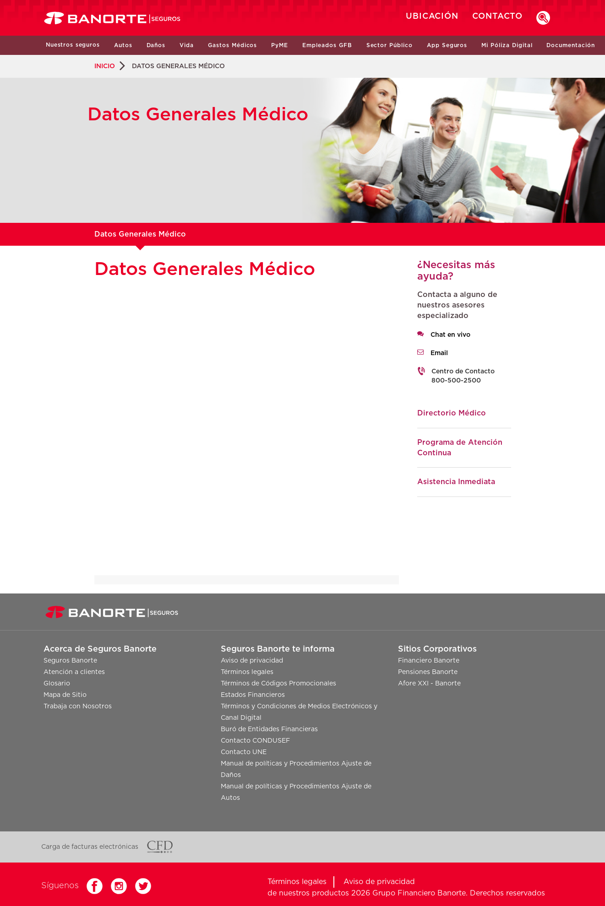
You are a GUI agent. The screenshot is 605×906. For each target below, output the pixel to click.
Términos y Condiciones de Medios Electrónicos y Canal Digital (299, 712)
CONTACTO (497, 16)
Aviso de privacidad (252, 661)
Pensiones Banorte (428, 672)
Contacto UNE (244, 752)
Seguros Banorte (70, 661)
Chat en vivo (450, 335)
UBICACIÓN (432, 16)
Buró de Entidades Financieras (269, 729)
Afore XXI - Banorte (429, 683)
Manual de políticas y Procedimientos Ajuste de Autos (296, 792)
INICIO (104, 66)
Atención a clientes (74, 672)
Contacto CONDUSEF (255, 741)
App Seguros (447, 45)
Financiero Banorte (428, 661)
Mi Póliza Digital (506, 45)
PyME (279, 45)
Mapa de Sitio (65, 695)
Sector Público (389, 45)
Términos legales (247, 672)
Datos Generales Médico (140, 234)
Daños (156, 45)
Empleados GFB (327, 45)
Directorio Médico (451, 413)
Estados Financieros (253, 695)
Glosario (57, 683)
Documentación (570, 45)
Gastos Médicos (232, 45)
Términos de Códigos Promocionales (278, 683)
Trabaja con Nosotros (78, 706)
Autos (123, 45)
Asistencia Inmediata (456, 481)
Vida (187, 45)
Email (439, 353)
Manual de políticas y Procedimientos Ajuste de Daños (296, 769)
